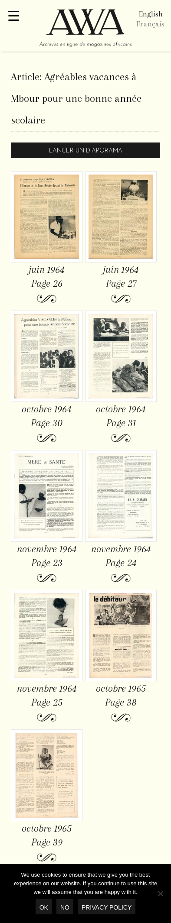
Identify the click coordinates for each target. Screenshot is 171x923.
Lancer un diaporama (85, 151)
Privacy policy (107, 907)
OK (43, 907)
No (64, 907)
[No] (160, 893)
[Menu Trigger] (14, 16)
